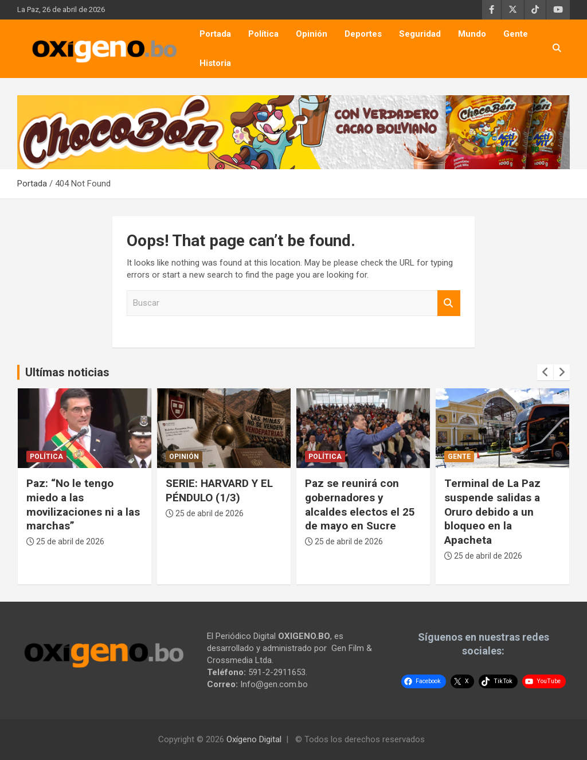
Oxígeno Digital (253, 739)
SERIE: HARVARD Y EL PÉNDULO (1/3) (219, 490)
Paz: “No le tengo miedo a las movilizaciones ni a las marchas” (83, 504)
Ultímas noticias (67, 372)
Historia (215, 63)
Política (263, 34)
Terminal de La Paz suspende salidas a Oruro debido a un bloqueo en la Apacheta (492, 512)
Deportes (363, 34)
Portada (215, 34)
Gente (515, 34)
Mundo (472, 34)
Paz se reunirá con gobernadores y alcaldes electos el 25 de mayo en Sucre (360, 504)
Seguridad (420, 34)
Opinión (311, 34)
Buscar (448, 303)
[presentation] (545, 372)
